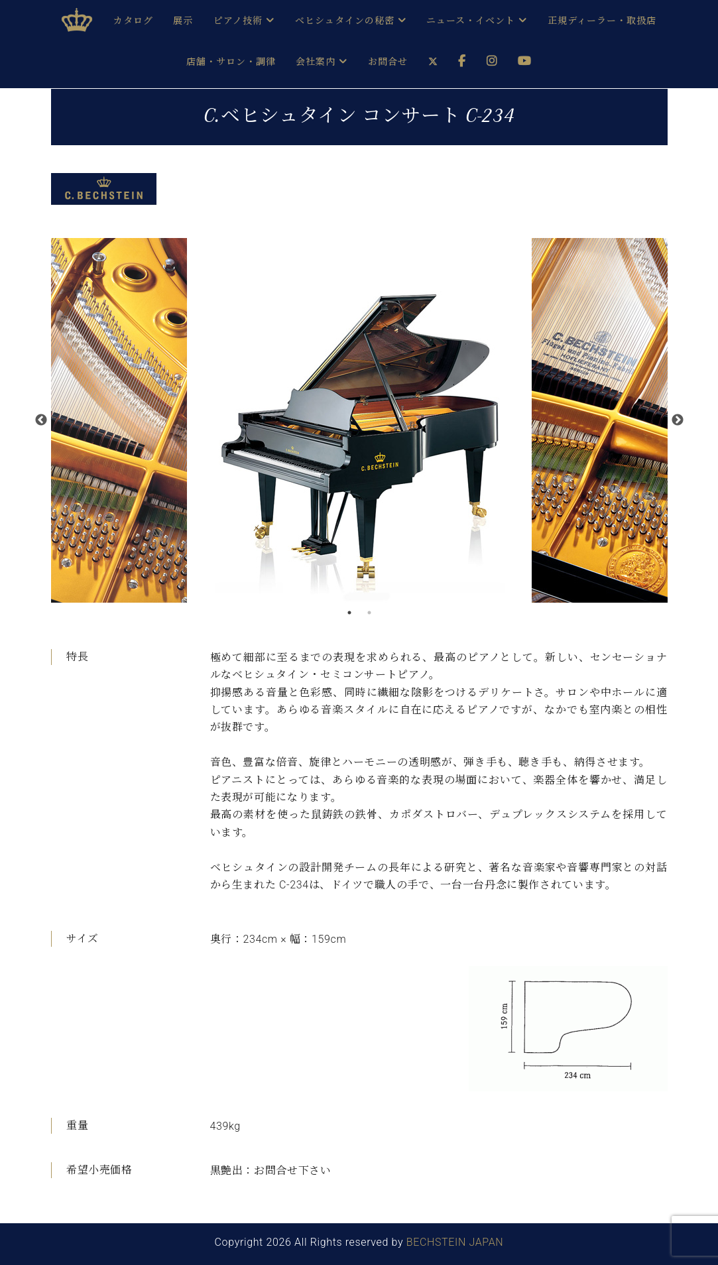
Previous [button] (41, 420)
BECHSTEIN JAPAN (455, 1242)
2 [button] (369, 612)
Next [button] (677, 420)
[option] (359, 420)
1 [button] (349, 612)
